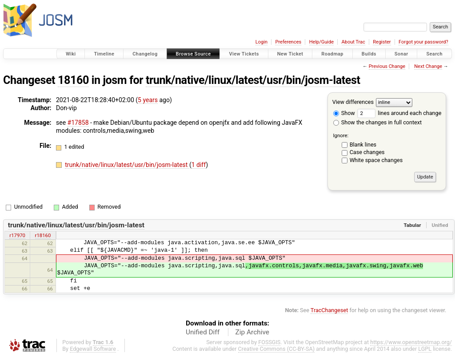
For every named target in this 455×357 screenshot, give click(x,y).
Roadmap (332, 54)
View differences (353, 102)
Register (382, 42)
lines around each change (399, 113)
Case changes (367, 152)
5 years (148, 99)
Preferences (288, 42)
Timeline (104, 54)
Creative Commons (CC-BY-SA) (276, 348)
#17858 (78, 122)
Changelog (144, 54)
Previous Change (387, 66)
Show (344, 113)
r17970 (17, 235)
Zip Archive (252, 332)
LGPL (424, 348)
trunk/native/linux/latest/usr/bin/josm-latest (253, 80)
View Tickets (244, 54)
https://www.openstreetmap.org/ (411, 342)
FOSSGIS (269, 342)
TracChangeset (329, 310)
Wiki (71, 54)
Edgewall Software (93, 348)
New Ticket (290, 54)
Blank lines (363, 144)
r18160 (43, 235)
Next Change (428, 66)
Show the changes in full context (377, 122)
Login (261, 42)
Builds (369, 54)
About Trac (353, 42)
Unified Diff (203, 332)
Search (434, 54)
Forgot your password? (423, 42)
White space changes (376, 160)
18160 (73, 80)
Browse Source (193, 54)
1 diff (199, 164)
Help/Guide (321, 42)
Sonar (401, 54)
